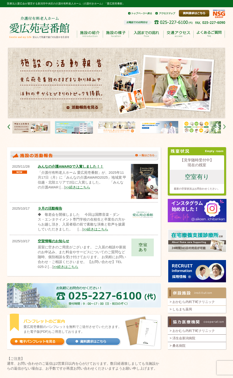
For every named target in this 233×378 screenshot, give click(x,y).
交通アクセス (178, 34)
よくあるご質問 (209, 34)
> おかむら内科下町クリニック (192, 302)
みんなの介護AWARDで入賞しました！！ (70, 166)
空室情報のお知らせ (53, 241)
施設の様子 (116, 34)
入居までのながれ (146, 34)
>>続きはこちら (77, 187)
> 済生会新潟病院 (182, 338)
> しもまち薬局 (181, 309)
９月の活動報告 (50, 208)
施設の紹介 (90, 34)
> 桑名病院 (177, 345)
